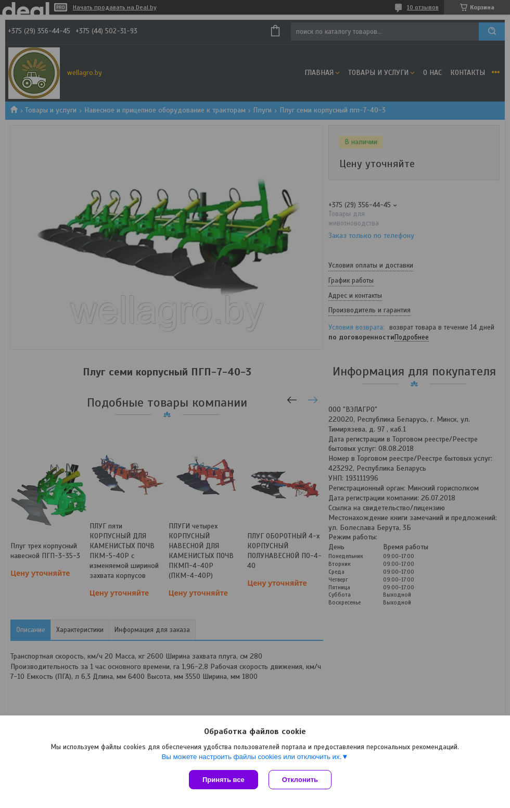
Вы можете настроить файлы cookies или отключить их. (251, 757)
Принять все (223, 780)
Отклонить (300, 780)
